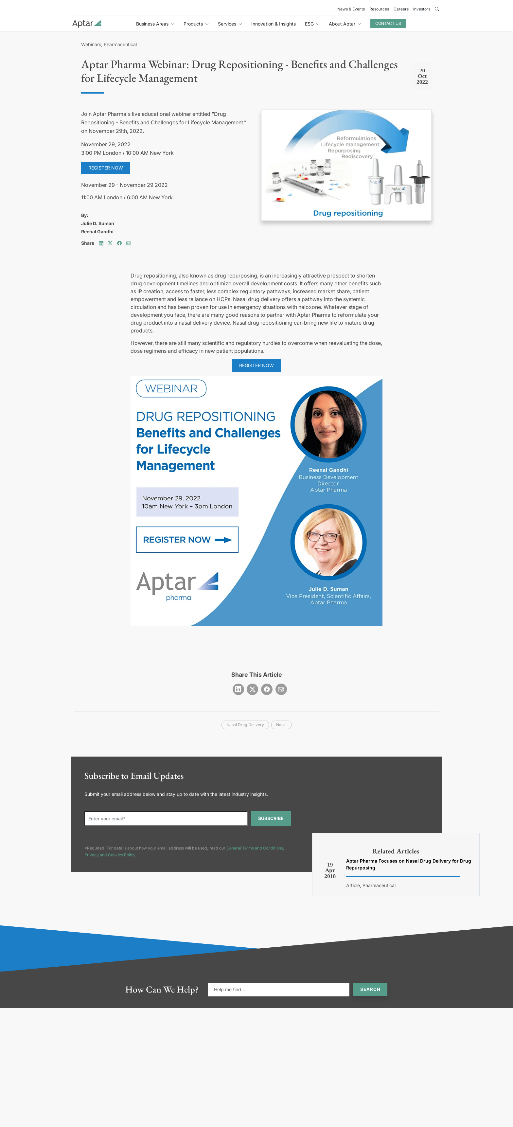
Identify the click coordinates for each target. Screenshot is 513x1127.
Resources (379, 9)
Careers (401, 9)
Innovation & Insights (273, 24)
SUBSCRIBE (271, 818)
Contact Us (388, 23)
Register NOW (256, 365)
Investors (421, 9)
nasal (281, 724)
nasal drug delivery (245, 724)
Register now (105, 167)
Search (370, 989)
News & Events (351, 9)
